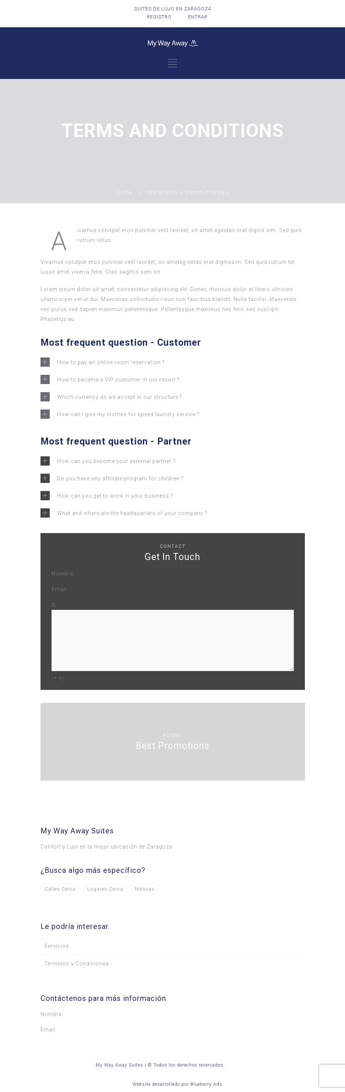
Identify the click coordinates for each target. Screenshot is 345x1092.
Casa (124, 193)
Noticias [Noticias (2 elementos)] (145, 889)
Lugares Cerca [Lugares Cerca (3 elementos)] (105, 889)
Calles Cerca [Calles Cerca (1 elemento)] (60, 889)
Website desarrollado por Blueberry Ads (177, 1084)
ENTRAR (198, 17)
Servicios (56, 946)
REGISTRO (159, 17)
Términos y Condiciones (76, 964)
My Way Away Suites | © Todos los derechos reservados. (160, 1065)
